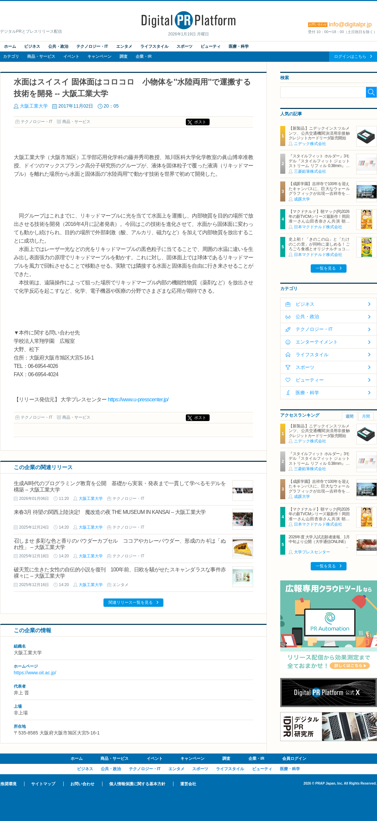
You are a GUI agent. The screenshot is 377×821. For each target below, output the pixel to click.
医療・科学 (239, 46)
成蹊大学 (302, 199)
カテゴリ (11, 56)
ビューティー (310, 380)
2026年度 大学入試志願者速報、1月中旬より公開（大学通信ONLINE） (319, 539)
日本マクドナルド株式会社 (318, 227)
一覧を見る (326, 268)
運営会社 (188, 784)
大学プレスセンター (312, 552)
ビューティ (211, 46)
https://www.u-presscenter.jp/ (138, 399)
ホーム (10, 46)
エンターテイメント (317, 342)
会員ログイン (294, 758)
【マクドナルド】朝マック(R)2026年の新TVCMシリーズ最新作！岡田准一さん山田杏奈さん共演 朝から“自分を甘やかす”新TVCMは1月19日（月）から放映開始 (319, 221)
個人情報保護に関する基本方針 (137, 784)
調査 (124, 56)
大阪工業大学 (34, 106)
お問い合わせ (82, 784)
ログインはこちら (350, 56)
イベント (71, 56)
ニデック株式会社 (310, 143)
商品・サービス (41, 56)
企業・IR (144, 56)
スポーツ (184, 46)
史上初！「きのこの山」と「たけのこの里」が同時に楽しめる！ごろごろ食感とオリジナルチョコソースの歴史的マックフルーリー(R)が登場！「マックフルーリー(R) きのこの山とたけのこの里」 (319, 251)
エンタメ (124, 46)
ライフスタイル (154, 46)
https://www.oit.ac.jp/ (35, 672)
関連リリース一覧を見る (130, 602)
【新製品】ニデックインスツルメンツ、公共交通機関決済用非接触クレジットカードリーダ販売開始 (319, 133)
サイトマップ (43, 784)
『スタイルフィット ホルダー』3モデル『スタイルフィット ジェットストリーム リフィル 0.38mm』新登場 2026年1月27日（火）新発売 (319, 163)
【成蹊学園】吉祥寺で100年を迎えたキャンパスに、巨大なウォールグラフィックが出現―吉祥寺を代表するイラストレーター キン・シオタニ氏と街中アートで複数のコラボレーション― (319, 195)
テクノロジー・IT (92, 46)
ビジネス (32, 46)
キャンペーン (99, 56)
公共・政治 (58, 46)
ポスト (200, 122)
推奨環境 (8, 784)
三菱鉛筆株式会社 (310, 171)
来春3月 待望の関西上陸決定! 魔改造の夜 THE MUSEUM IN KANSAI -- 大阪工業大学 (110, 512)
